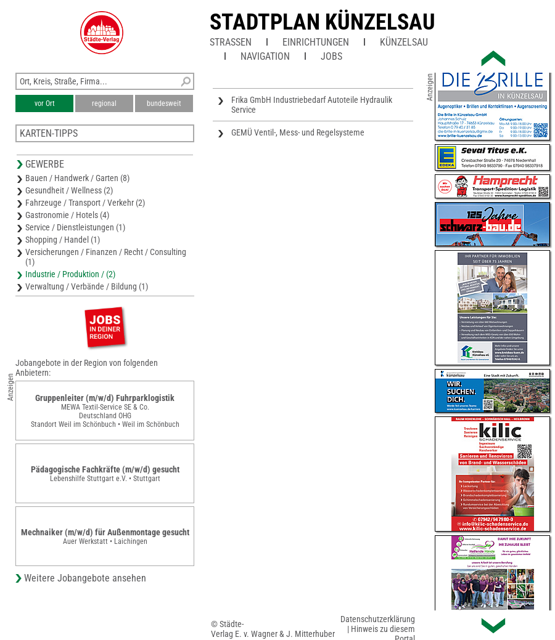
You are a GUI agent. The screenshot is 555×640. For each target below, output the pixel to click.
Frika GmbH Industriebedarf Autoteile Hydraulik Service (311, 105)
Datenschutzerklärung (377, 619)
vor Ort (45, 103)
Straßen (231, 42)
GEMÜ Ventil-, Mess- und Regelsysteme (297, 132)
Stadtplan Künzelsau (322, 22)
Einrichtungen (315, 42)
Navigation (265, 56)
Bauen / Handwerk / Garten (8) (77, 178)
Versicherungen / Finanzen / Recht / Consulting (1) (105, 257)
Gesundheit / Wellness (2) (69, 190)
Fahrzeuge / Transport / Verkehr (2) (85, 203)
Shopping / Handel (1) (62, 240)
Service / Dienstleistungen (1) (75, 227)
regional (104, 103)
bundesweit (164, 103)
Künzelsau (404, 42)
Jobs (331, 56)
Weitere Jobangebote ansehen (85, 578)
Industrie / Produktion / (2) (70, 274)
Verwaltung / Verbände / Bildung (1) (86, 286)
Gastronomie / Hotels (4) (67, 215)
